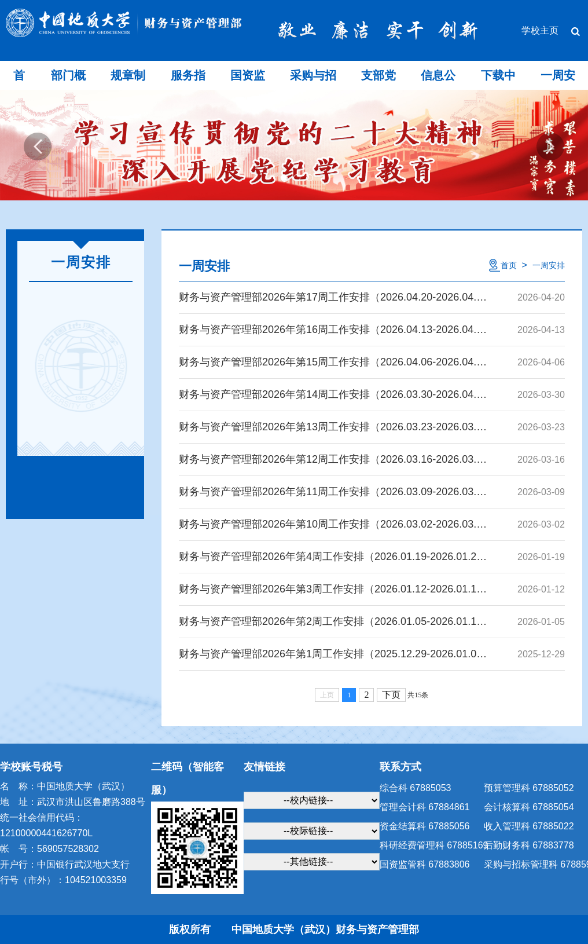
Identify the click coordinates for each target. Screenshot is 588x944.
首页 (509, 265)
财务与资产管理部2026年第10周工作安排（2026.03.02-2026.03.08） (333, 524)
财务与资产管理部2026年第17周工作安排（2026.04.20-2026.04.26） (333, 297)
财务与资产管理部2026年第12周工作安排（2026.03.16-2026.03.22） (333, 459)
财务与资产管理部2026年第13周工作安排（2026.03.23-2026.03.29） (333, 427)
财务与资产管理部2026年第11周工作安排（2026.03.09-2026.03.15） (333, 491)
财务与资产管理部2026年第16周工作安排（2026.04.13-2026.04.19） (333, 329)
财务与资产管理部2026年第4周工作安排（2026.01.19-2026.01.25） (333, 556)
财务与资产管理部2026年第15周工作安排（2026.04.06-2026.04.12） (333, 362)
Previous (38, 146)
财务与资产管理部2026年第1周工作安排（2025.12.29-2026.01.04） (333, 654)
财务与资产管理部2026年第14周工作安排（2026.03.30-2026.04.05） (333, 394)
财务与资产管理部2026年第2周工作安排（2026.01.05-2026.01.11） (333, 621)
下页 (391, 695)
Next (550, 146)
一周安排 (548, 265)
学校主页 (539, 30)
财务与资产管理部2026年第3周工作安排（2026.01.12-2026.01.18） (333, 589)
